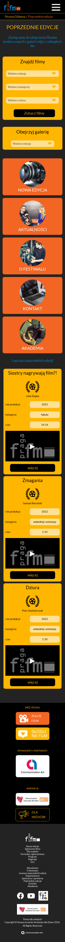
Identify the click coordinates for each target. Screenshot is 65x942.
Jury (32, 862)
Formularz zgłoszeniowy (33, 855)
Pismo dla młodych (32, 920)
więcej (33, 468)
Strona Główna (15, 16)
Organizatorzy (32, 876)
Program (32, 857)
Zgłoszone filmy (32, 849)
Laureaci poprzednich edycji (32, 874)
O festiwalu (32, 871)
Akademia (33, 887)
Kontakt (32, 884)
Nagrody (32, 860)
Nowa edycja (32, 847)
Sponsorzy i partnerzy (32, 879)
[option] (32, 766)
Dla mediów (32, 852)
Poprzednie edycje (33, 881)
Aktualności (32, 868)
